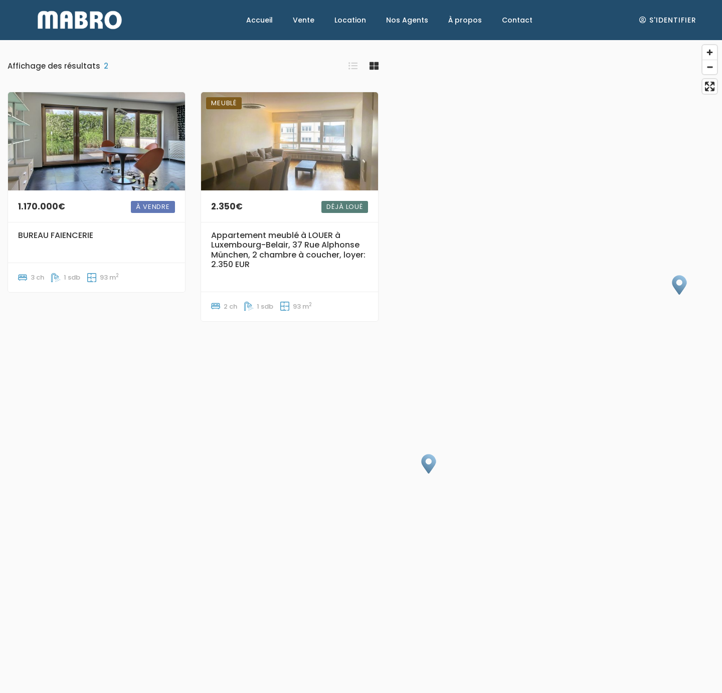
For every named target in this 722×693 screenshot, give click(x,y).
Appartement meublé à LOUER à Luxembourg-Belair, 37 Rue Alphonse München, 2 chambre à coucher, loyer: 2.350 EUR (288, 249)
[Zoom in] (709, 52)
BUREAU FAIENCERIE (55, 235)
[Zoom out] (709, 67)
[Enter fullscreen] (709, 86)
